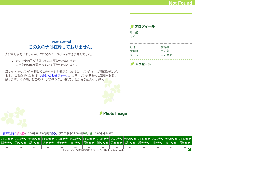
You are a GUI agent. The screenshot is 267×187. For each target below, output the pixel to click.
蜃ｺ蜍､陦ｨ (9, 133)
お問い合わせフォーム (54, 75)
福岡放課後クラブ (87, 149)
